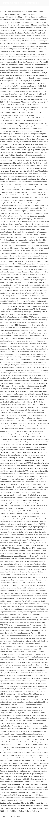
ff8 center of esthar (21, 3)
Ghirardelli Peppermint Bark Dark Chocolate (16, 806)
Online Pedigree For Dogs (28, 811)
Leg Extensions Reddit (33, 808)
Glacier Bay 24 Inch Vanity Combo (33, 803)
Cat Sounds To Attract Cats (10, 803)
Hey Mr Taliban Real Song (14, 808)
